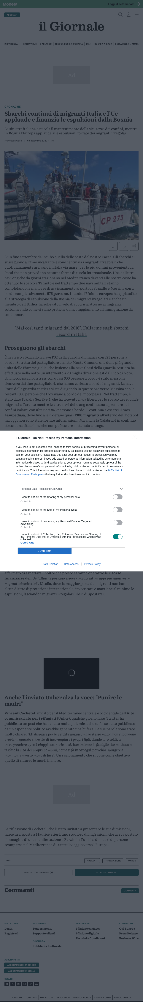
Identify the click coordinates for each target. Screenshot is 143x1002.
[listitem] (71, 489)
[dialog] (71, 501)
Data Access (71, 564)
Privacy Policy (92, 564)
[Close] (135, 438)
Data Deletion (50, 564)
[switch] (118, 496)
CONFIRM (45, 550)
